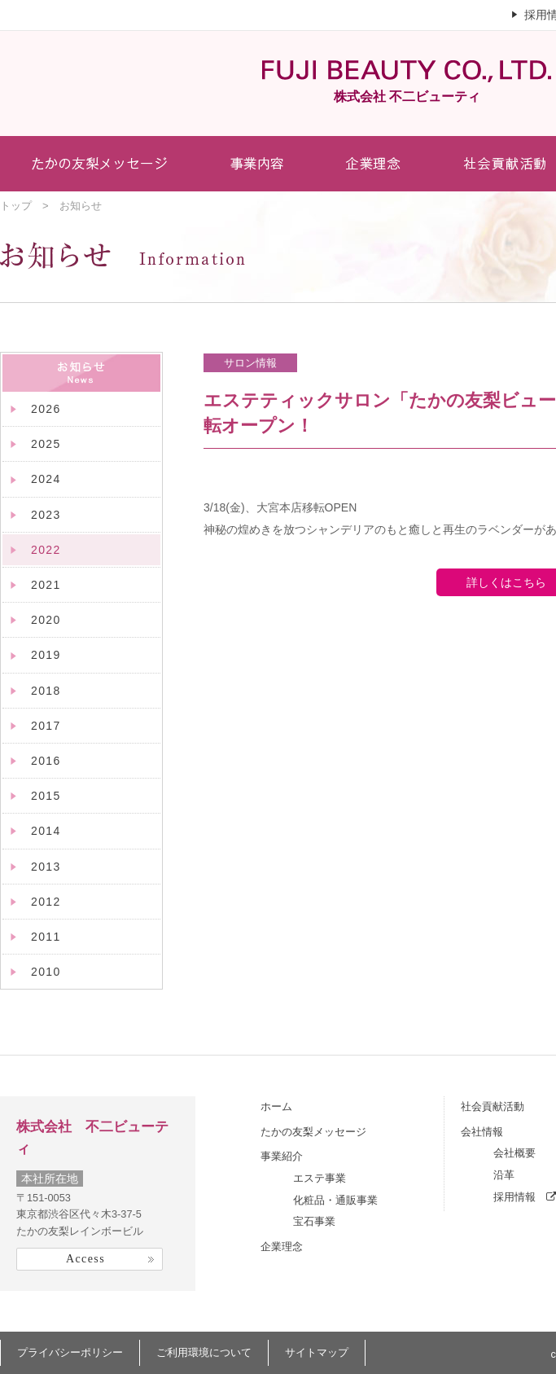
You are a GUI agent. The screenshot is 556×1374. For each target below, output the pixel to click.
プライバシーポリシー (70, 1352)
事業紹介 (281, 1156)
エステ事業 (319, 1178)
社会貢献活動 (492, 1106)
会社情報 (482, 1132)
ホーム (276, 1106)
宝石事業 (314, 1221)
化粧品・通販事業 (335, 1200)
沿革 (503, 1175)
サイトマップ (316, 1352)
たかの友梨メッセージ (313, 1132)
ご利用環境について (204, 1352)
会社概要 (514, 1153)
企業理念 (281, 1246)
